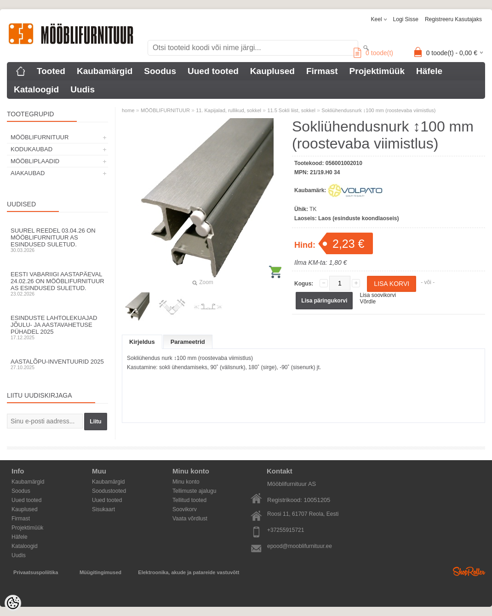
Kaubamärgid (104, 71)
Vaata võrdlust (189, 518)
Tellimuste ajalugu (194, 491)
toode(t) (373, 53)
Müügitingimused (100, 572)
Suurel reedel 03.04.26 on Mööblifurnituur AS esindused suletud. (57, 240)
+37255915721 (285, 530)
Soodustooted (109, 491)
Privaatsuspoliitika (35, 572)
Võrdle (368, 301)
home (128, 110)
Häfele (429, 71)
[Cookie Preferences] (13, 603)
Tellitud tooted (189, 500)
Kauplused (272, 71)
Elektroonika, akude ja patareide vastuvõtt (188, 572)
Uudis (82, 89)
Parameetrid (188, 341)
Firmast (322, 71)
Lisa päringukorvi (324, 300)
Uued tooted (213, 71)
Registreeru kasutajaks (453, 19)
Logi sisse (405, 19)
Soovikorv (184, 509)
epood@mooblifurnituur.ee (299, 546)
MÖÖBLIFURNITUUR (40, 137)
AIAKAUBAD (28, 173)
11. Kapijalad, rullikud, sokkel (228, 110)
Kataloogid (36, 89)
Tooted (51, 71)
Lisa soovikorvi (378, 295)
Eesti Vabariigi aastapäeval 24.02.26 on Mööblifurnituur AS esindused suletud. (57, 284)
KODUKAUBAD (31, 149)
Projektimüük (377, 71)
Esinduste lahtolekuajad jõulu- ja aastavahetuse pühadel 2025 (57, 327)
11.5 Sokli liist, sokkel (291, 110)
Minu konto (186, 482)
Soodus (160, 71)
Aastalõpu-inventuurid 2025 (57, 364)
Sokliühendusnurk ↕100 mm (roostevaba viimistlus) (378, 110)
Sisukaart (103, 509)
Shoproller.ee (469, 571)
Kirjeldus (142, 341)
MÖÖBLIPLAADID (35, 161)
